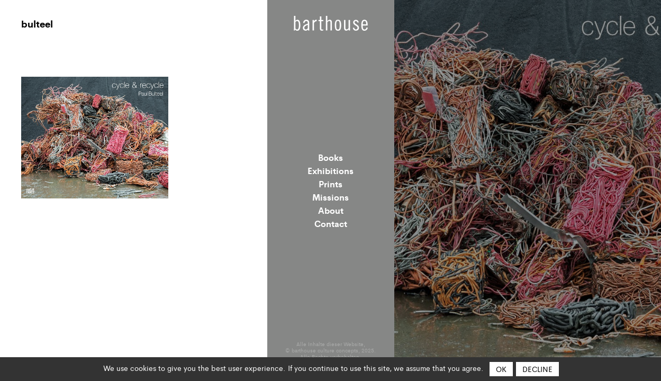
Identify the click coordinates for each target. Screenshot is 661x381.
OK (501, 369)
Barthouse (331, 23)
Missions (330, 196)
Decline (537, 369)
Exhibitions (330, 170)
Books (330, 157)
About (330, 210)
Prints (330, 183)
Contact (330, 223)
